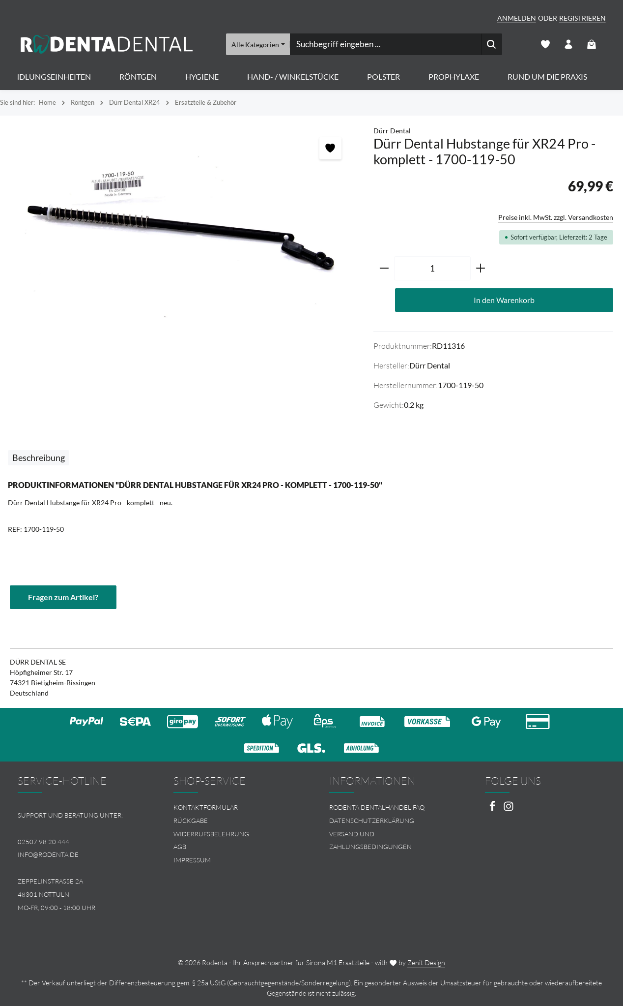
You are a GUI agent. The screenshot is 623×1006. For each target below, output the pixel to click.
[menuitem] (233, 807)
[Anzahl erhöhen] (480, 268)
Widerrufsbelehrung (211, 834)
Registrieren (582, 18)
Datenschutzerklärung (371, 820)
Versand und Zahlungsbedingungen (370, 840)
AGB (179, 847)
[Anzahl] (432, 268)
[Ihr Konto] (568, 44)
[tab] (38, 457)
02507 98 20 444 (43, 842)
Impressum (192, 860)
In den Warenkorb (504, 300)
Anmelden (516, 18)
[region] (182, 231)
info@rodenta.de (48, 854)
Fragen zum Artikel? (63, 597)
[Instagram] (508, 809)
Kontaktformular (205, 807)
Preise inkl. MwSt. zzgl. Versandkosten (555, 217)
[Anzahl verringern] (384, 268)
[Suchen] (491, 44)
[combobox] (385, 44)
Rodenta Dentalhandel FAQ (377, 807)
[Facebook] (493, 809)
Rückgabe (190, 820)
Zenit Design (426, 962)
